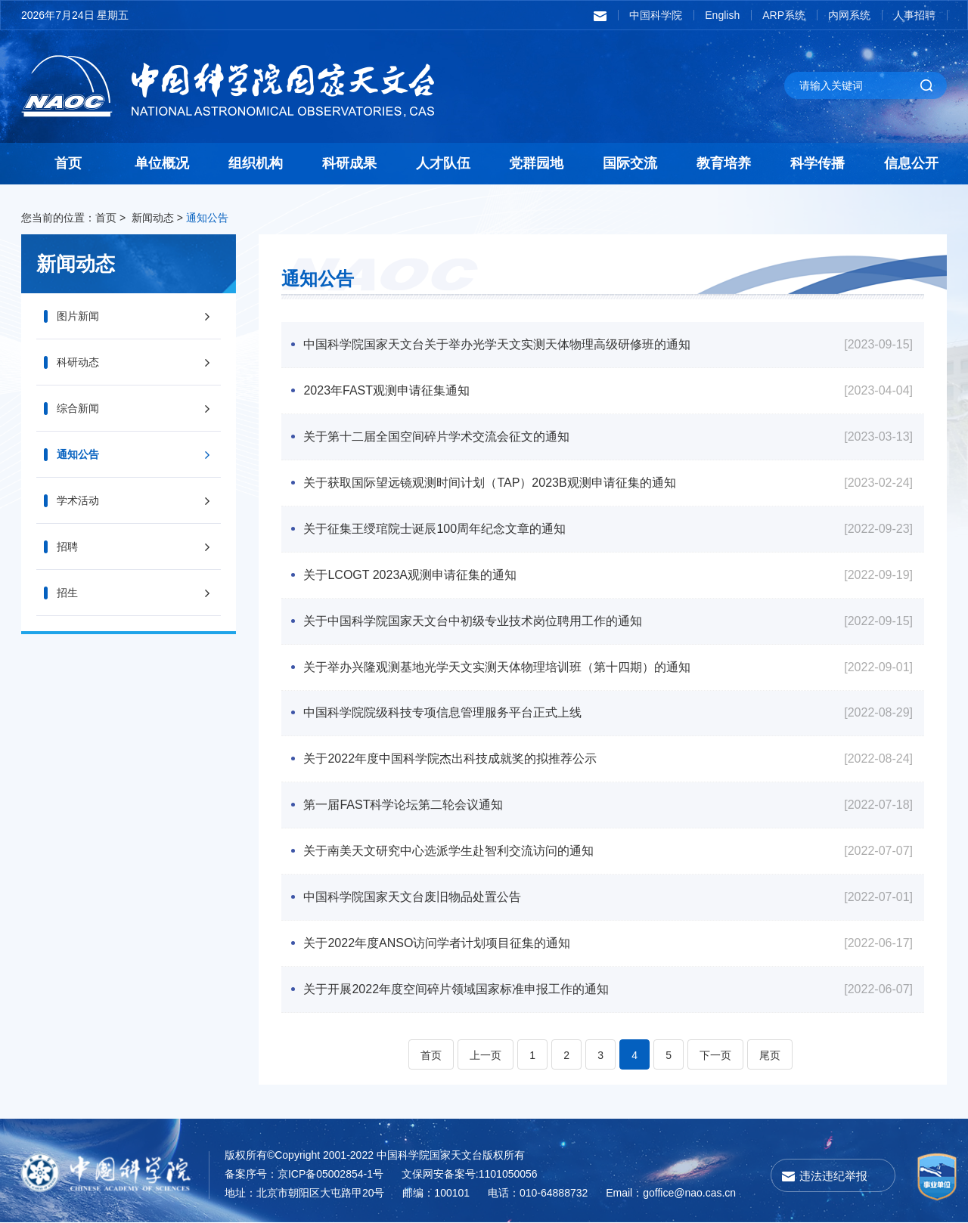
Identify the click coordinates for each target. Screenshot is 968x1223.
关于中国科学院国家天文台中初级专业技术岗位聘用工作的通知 (473, 621)
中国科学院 (655, 15)
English (722, 15)
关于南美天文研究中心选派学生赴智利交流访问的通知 (449, 851)
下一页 (715, 1056)
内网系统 (849, 15)
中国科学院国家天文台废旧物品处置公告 (413, 897)
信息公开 (911, 163)
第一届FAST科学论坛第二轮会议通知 (404, 805)
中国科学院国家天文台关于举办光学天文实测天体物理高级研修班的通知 (497, 344)
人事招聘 (914, 15)
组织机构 (255, 163)
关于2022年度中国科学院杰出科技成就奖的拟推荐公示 (450, 759)
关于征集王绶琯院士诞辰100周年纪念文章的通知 (435, 528)
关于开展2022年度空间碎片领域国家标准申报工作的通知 (457, 989)
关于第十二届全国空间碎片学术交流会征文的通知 (437, 436)
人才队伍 (443, 163)
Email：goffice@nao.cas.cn (671, 1193)
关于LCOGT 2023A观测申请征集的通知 (410, 574)
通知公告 (207, 218)
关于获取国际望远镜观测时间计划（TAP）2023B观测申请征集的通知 (490, 482)
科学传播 (817, 163)
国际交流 (630, 163)
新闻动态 (153, 218)
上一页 (485, 1056)
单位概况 (162, 163)
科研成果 (349, 163)
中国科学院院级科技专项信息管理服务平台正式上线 (443, 713)
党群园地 (536, 163)
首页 (68, 163)
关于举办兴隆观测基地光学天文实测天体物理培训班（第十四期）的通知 (497, 667)
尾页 (769, 1056)
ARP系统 (783, 15)
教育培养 (724, 163)
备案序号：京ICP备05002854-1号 (304, 1175)
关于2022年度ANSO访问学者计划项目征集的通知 (437, 943)
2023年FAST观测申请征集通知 (387, 390)
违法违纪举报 (833, 1176)
